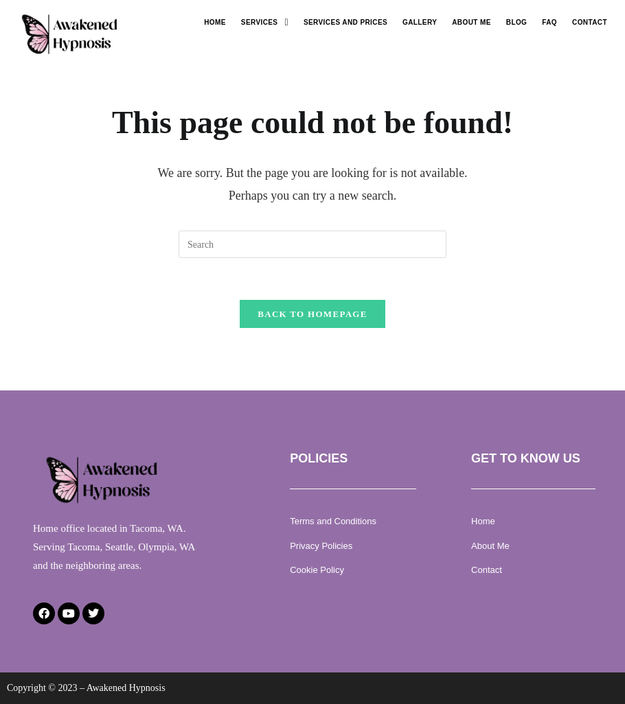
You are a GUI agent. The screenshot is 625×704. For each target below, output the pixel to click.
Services (264, 22)
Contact (589, 22)
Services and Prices (345, 22)
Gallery (419, 22)
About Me (471, 22)
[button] (265, 22)
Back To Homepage (312, 314)
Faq (549, 22)
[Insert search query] (312, 244)
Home (215, 22)
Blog (516, 22)
